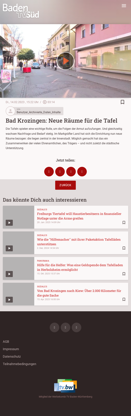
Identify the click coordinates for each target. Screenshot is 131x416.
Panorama (43, 261)
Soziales (42, 210)
